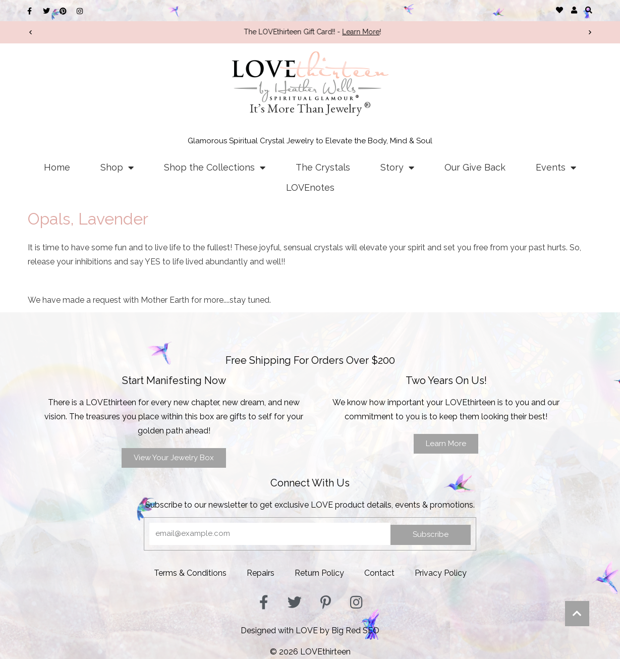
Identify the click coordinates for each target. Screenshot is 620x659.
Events (556, 167)
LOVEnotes (310, 187)
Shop (117, 167)
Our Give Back (474, 167)
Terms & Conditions (190, 573)
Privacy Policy (441, 573)
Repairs (260, 573)
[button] (589, 10)
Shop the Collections (214, 167)
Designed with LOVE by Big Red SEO (310, 630)
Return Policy (319, 573)
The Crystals (323, 167)
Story (397, 167)
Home (57, 167)
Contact (379, 573)
